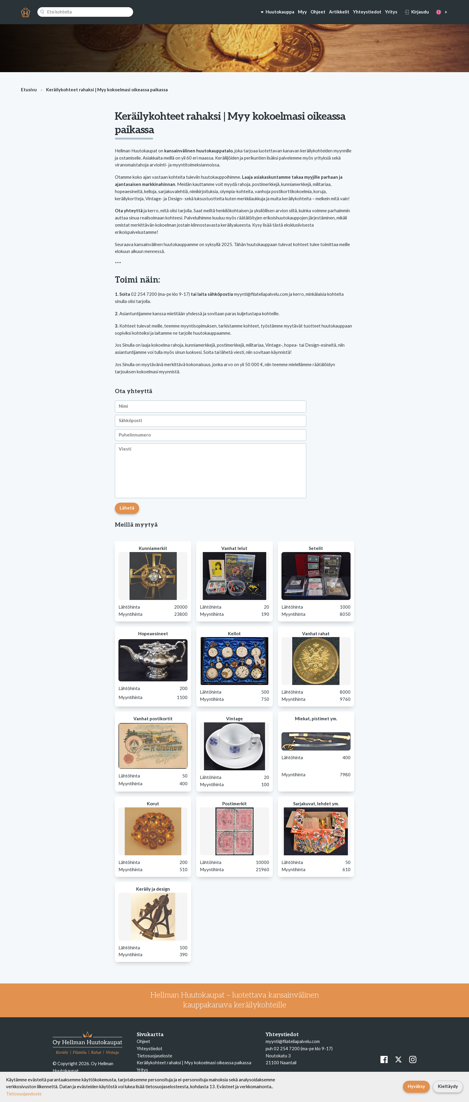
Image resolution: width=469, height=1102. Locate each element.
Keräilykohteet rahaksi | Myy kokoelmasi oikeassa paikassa (194, 1062)
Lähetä (127, 507)
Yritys (391, 11)
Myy (302, 11)
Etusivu (29, 89)
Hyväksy (416, 1086)
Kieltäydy (448, 1086)
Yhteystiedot (367, 11)
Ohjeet (317, 11)
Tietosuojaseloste (154, 1055)
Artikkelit (339, 11)
